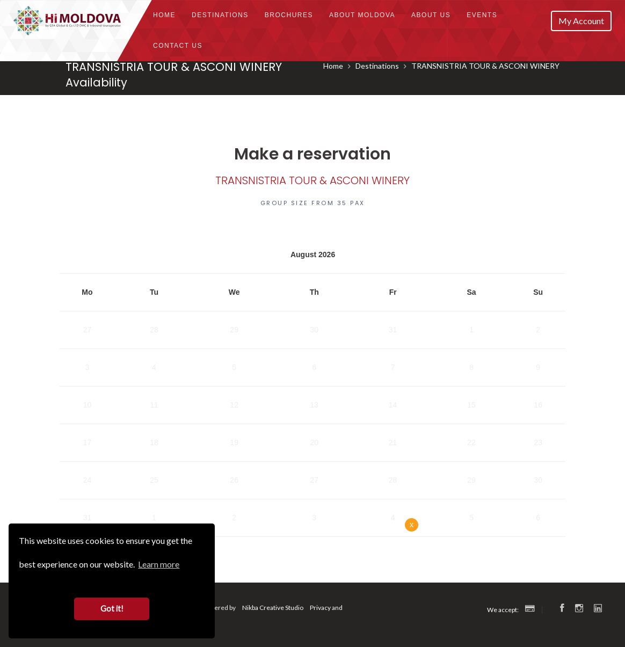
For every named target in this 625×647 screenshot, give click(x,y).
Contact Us (177, 45)
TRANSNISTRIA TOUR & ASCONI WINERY (485, 65)
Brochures (289, 15)
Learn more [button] (158, 564)
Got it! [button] (111, 608)
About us (430, 15)
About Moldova (362, 15)
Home (164, 15)
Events (482, 15)
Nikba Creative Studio (272, 608)
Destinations (220, 15)
